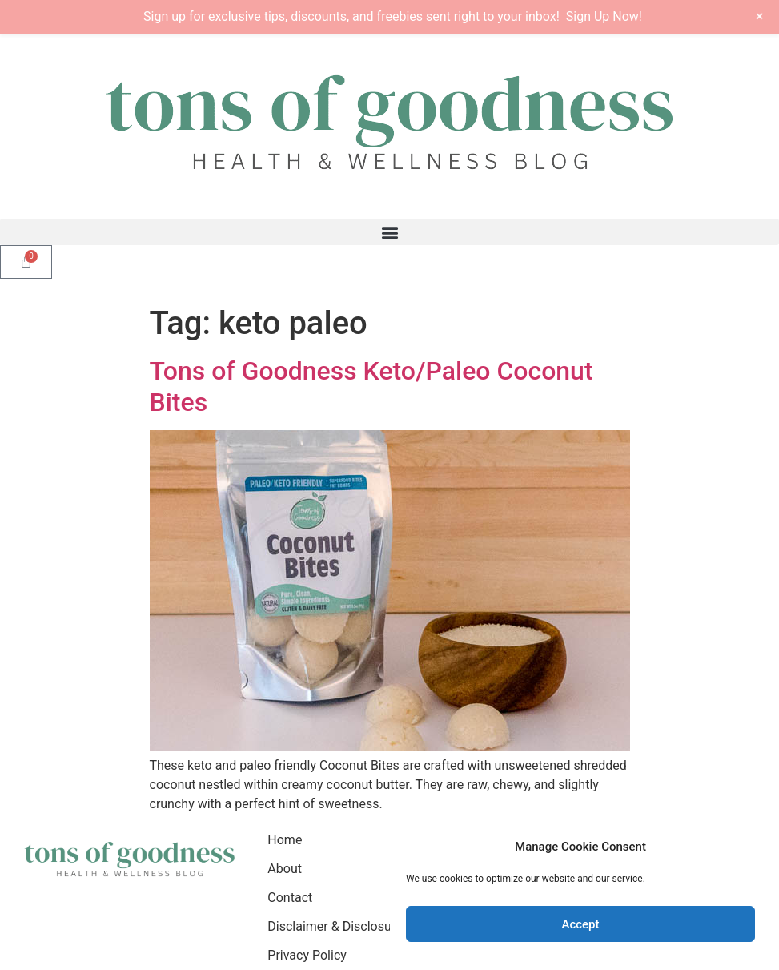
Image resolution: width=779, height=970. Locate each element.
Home (284, 839)
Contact (289, 897)
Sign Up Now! (604, 16)
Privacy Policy (307, 955)
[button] (389, 232)
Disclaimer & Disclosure (334, 926)
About (284, 868)
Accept (580, 924)
